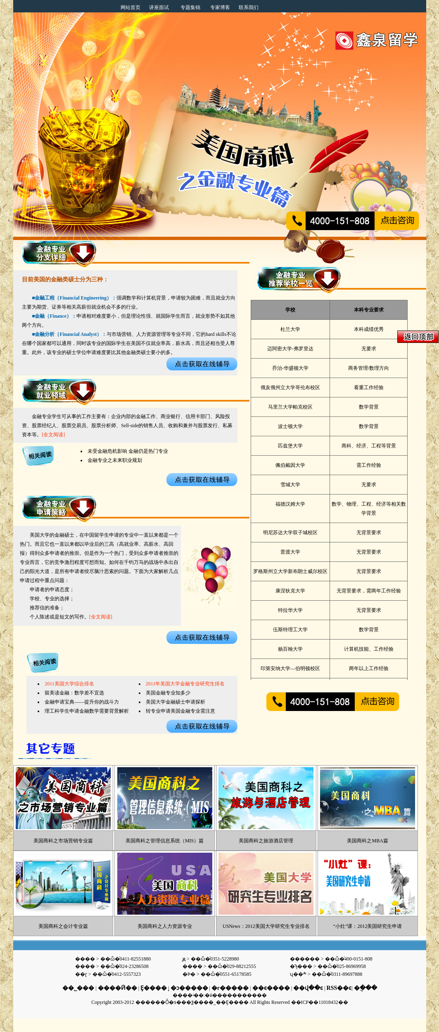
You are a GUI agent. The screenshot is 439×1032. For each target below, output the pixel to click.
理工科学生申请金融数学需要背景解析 (87, 711)
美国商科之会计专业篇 (63, 926)
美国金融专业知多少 (168, 693)
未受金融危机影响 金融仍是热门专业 (128, 451)
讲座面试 (159, 7)
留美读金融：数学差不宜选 (74, 693)
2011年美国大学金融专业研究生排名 (185, 684)
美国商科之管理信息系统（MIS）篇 (165, 841)
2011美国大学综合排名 (69, 684)
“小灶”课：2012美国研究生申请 (367, 926)
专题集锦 (190, 7)
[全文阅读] (53, 435)
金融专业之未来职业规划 (115, 460)
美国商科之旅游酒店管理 (266, 841)
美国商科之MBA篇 (367, 841)
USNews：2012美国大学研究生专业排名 (266, 926)
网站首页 (130, 7)
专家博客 (220, 7)
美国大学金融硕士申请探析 (175, 702)
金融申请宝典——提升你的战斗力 (82, 702)
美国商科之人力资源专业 (165, 926)
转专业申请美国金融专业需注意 (180, 711)
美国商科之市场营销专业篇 (63, 841)
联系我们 (249, 7)
